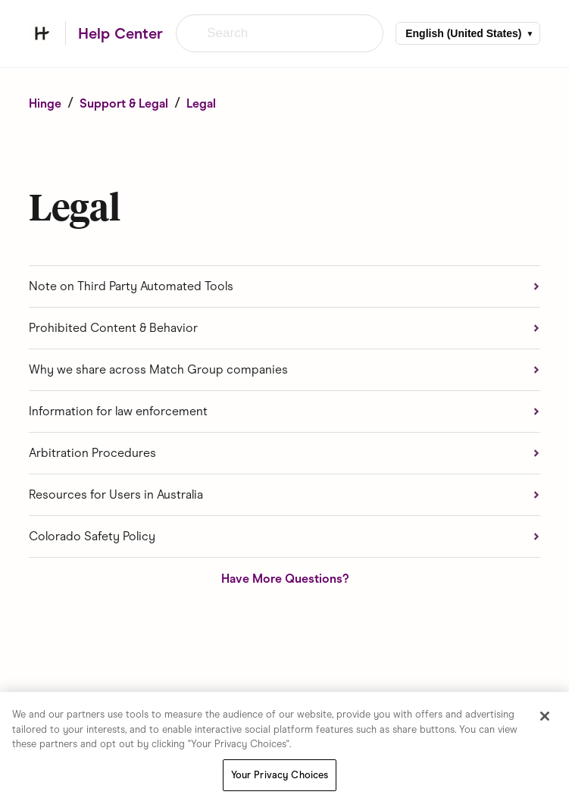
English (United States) (463, 33)
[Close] (544, 719)
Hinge (45, 103)
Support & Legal (124, 103)
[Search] (279, 33)
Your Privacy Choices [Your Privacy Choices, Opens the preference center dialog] (280, 778)
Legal (201, 103)
